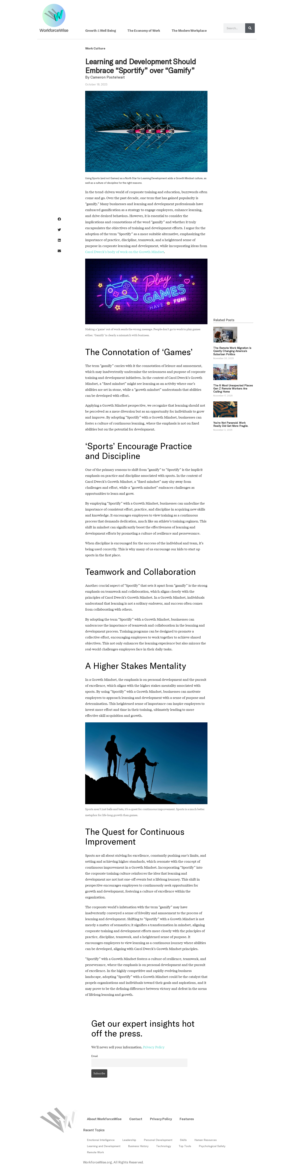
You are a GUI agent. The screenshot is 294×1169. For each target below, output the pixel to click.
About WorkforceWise (104, 1119)
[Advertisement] (233, 239)
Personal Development (158, 1139)
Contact (135, 1119)
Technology (163, 1146)
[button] (59, 219)
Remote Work (95, 1152)
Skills (183, 1139)
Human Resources (205, 1139)
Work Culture (95, 48)
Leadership (129, 1139)
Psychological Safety (212, 1146)
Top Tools (185, 1146)
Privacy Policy (154, 1047)
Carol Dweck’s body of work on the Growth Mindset (124, 252)
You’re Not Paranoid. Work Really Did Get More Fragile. (230, 424)
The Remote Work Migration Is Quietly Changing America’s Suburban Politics (232, 351)
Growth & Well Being (100, 30)
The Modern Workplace (189, 30)
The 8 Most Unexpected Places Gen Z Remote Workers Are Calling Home (233, 388)
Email (94, 1056)
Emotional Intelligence (101, 1139)
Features (187, 1119)
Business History (138, 1146)
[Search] (250, 28)
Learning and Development (103, 1146)
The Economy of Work (143, 30)
